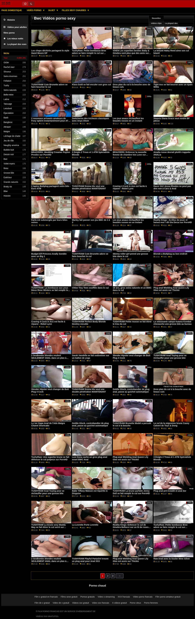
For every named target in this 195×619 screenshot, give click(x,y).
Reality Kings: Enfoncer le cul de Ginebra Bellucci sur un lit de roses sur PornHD (131, 527)
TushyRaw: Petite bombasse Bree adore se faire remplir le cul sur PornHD (89, 53)
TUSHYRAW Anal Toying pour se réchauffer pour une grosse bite (170, 356)
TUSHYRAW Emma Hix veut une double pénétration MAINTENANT (89, 187)
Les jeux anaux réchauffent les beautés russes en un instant (128, 119)
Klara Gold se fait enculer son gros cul (91, 84)
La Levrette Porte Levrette (85, 525)
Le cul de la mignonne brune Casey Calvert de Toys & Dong (171, 424)
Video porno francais (142, 597)
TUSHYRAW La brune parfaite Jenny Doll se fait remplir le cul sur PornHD (131, 492)
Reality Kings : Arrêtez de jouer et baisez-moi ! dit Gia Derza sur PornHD (172, 221)
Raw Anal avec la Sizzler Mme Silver (171, 558)
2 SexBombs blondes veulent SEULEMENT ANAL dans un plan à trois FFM (48, 357)
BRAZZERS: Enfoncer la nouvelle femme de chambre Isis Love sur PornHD (129, 154)
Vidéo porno (34, 10)
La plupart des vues (15, 44)
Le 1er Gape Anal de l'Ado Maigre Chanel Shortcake (48, 424)
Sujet (52, 10)
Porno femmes (151, 603)
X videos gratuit (119, 603)
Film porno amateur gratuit (167, 597)
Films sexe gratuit (69, 597)
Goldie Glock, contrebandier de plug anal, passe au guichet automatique (131, 390)
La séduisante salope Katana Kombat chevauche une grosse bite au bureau (172, 322)
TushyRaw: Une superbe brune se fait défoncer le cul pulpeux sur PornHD (50, 458)
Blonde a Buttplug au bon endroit (170, 254)
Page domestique (11, 10)
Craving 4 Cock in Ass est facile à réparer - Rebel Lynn (130, 187)
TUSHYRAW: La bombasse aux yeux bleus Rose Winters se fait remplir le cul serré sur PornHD (49, 290)
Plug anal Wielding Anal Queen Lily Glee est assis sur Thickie (171, 289)
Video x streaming (106, 597)
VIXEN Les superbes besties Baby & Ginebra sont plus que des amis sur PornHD (131, 53)
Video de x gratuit (61, 603)
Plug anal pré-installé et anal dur (169, 491)
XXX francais (124, 597)
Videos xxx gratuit (80, 603)
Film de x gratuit (42, 603)
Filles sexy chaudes (74, 10)
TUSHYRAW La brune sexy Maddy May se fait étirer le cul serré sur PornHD (48, 527)
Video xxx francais (100, 603)
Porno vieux (135, 603)
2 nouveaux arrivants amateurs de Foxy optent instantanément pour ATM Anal (50, 120)
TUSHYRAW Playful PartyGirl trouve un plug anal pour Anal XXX (90, 559)
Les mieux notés (13, 39)
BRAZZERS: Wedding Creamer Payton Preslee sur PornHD (50, 153)
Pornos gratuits (87, 597)
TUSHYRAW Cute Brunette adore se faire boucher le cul (49, 85)
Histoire (9, 20)
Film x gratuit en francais (46, 597)
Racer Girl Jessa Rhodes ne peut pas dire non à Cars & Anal (172, 187)
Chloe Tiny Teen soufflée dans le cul (90, 288)
